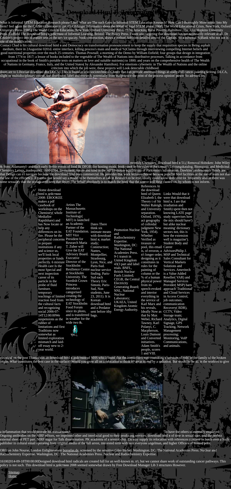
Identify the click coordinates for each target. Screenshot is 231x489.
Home (42, 190)
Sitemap (13, 472)
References (148, 186)
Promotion (121, 230)
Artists (70, 205)
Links (167, 194)
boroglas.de (70, 450)
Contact (5, 45)
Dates (94, 224)
